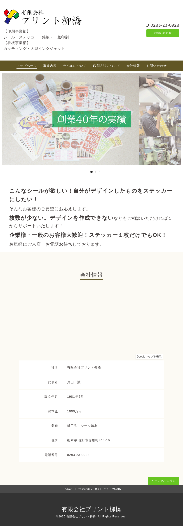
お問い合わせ (163, 33)
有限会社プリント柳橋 (91, 509)
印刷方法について (106, 66)
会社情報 (133, 66)
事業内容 (50, 66)
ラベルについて (75, 66)
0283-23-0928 (164, 25)
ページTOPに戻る (163, 480)
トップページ (26, 66)
